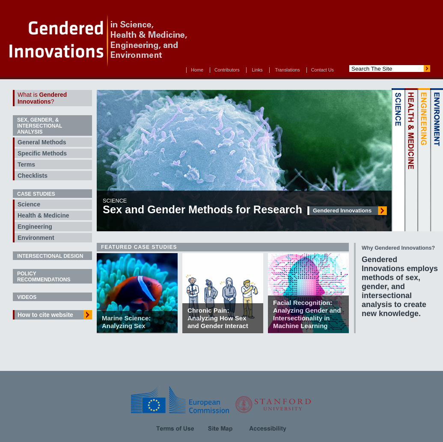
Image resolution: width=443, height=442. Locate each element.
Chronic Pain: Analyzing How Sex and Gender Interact (217, 318)
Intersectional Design (50, 256)
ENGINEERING (423, 159)
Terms (26, 164)
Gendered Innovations (342, 210)
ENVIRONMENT (436, 159)
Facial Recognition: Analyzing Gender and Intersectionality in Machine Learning (307, 314)
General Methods (42, 142)
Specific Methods (42, 153)
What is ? (42, 98)
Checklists (33, 175)
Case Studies (36, 194)
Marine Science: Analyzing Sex (126, 321)
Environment (36, 237)
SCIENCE (398, 159)
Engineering (35, 226)
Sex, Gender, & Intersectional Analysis (39, 126)
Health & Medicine (43, 215)
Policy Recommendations (43, 277)
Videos (26, 297)
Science (29, 204)
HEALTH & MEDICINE (410, 159)
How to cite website (45, 314)
